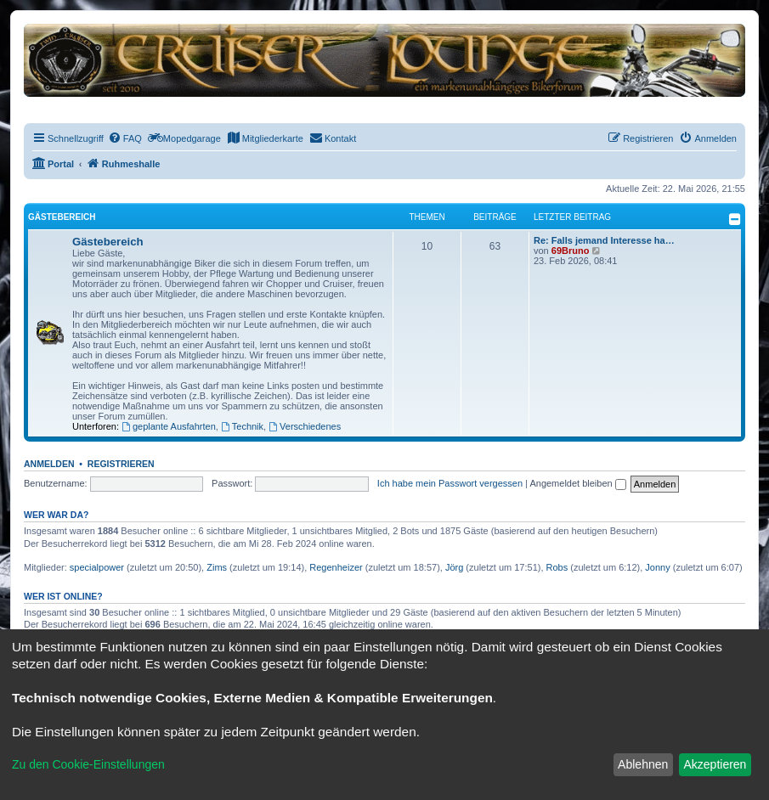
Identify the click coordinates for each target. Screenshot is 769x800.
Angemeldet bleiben (577, 483)
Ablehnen (643, 764)
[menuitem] (125, 138)
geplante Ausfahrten (169, 426)
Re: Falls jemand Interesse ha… (604, 240)
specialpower (97, 567)
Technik (242, 426)
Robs (557, 567)
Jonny (657, 567)
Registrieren (121, 464)
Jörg (454, 567)
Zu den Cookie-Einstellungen (88, 764)
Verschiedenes (305, 426)
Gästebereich (61, 217)
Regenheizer (335, 567)
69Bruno (570, 250)
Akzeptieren (714, 764)
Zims (216, 567)
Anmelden (49, 464)
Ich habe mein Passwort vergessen (450, 483)
